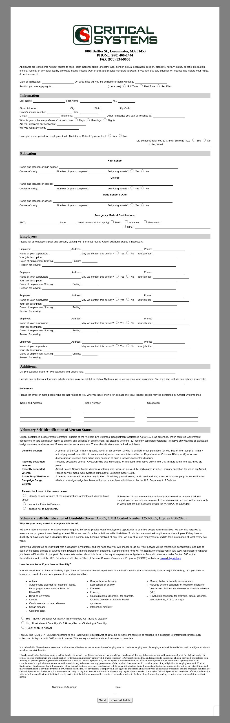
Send (102, 700)
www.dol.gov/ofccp (170, 558)
